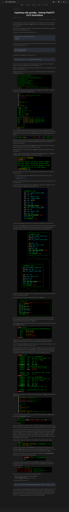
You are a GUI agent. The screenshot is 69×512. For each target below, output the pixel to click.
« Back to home (16, 9)
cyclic (50, 449)
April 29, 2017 (24, 178)
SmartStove (40, 65)
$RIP (48, 175)
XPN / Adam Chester (10, 1)
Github (18, 495)
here (17, 345)
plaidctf (48, 19)
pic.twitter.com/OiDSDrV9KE (20, 177)
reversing (40, 19)
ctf (44, 19)
